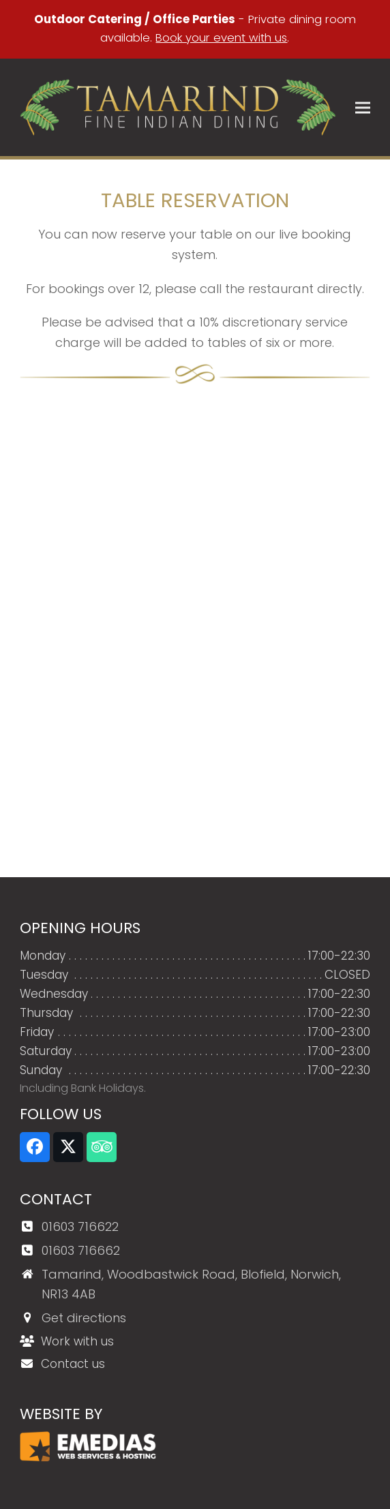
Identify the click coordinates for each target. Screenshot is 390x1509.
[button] (362, 107)
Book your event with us (221, 38)
